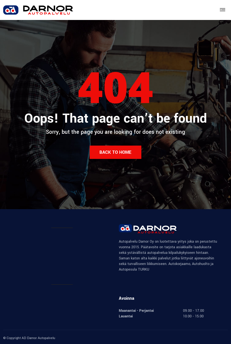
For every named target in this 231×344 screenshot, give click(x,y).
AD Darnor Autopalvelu (38, 338)
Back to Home (115, 152)
